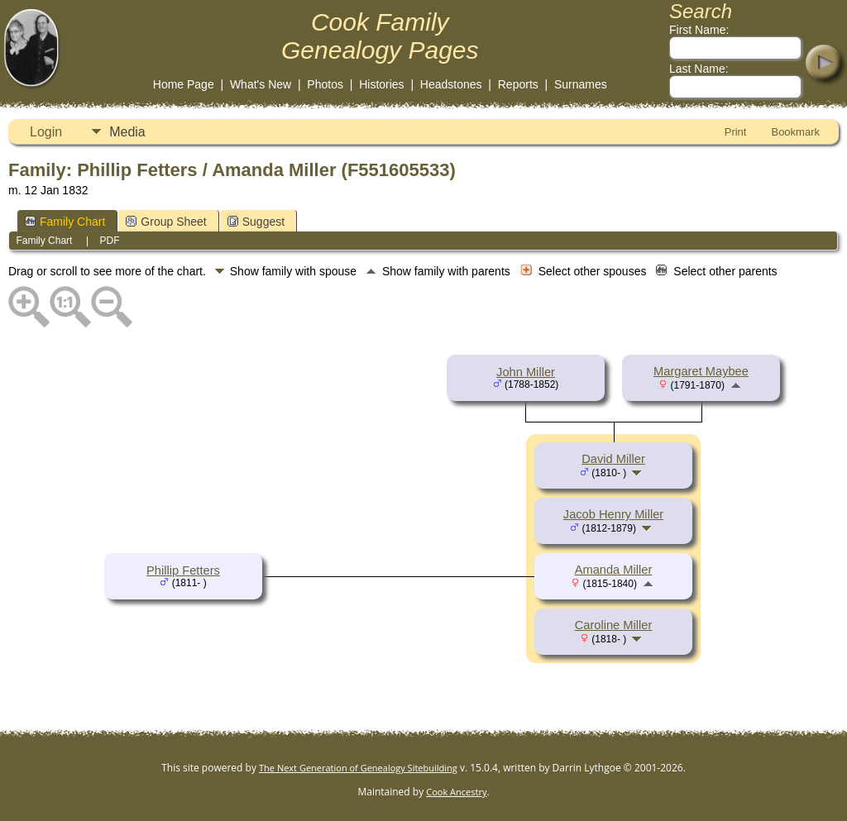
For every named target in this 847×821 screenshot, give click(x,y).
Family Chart (65, 221)
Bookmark (795, 132)
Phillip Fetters (183, 570)
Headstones (451, 84)
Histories (381, 84)
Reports (518, 84)
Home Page (183, 84)
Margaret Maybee (701, 371)
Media (127, 132)
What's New (260, 84)
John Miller (525, 372)
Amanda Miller (614, 569)
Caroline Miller (614, 625)
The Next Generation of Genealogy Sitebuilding (358, 767)
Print (736, 132)
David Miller (613, 458)
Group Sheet (166, 221)
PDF (110, 240)
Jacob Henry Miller (613, 514)
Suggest (256, 221)
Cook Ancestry (456, 791)
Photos (325, 84)
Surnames (580, 84)
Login (46, 132)
